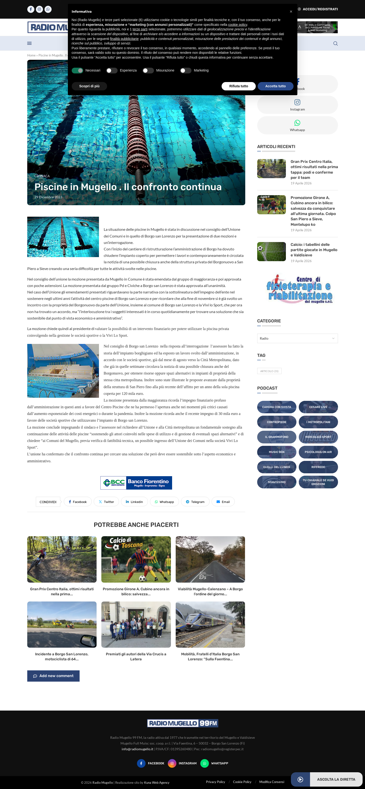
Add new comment (53, 676)
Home (31, 55)
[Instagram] (39, 9)
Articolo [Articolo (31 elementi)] (269, 371)
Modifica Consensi (271, 782)
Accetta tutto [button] (275, 86)
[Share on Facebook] (78, 501)
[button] (291, 11)
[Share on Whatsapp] (164, 501)
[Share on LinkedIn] (134, 501)
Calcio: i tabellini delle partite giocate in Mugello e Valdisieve (314, 250)
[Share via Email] (223, 501)
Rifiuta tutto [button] (238, 86)
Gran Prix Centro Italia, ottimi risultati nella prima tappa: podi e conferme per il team (314, 169)
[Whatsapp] (48, 9)
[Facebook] (30, 9)
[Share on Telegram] (195, 501)
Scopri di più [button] (89, 86)
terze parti (140, 29)
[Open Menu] (29, 43)
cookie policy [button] (237, 25)
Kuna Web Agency (156, 782)
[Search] (335, 43)
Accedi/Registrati (318, 9)
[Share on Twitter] (106, 501)
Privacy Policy (215, 782)
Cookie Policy (242, 782)
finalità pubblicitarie (124, 39)
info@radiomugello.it (137, 749)
